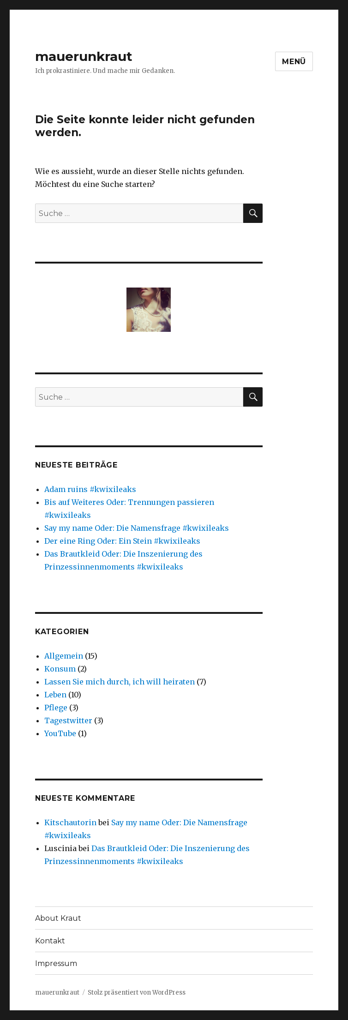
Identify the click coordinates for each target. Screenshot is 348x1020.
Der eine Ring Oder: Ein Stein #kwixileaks (122, 541)
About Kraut (58, 918)
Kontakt (50, 940)
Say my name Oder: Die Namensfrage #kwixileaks (136, 528)
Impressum (56, 963)
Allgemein (63, 655)
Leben (55, 694)
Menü (294, 61)
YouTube (60, 733)
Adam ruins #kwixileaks (90, 489)
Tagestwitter (68, 720)
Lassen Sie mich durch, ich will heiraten (119, 681)
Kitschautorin (70, 822)
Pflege (55, 707)
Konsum (60, 668)
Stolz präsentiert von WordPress (137, 992)
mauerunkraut (83, 56)
